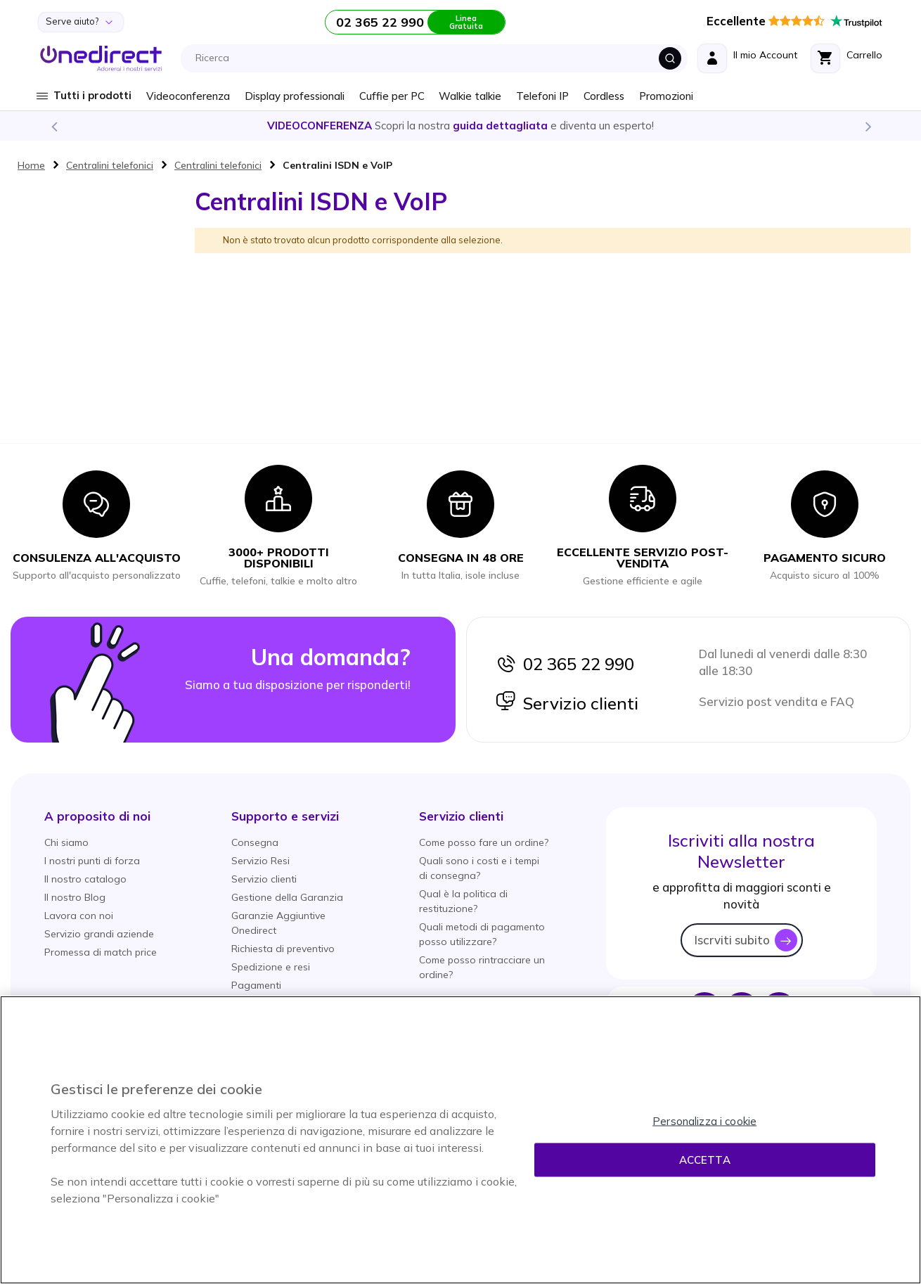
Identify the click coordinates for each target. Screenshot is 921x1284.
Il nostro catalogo (85, 879)
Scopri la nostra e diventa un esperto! (460, 125)
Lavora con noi (78, 915)
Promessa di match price (100, 952)
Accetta (704, 1160)
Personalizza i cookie (704, 1121)
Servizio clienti (566, 703)
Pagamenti (256, 985)
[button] (97, 816)
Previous (53, 125)
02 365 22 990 (564, 663)
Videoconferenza (188, 96)
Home (31, 165)
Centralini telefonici (109, 165)
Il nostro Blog (74, 897)
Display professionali (294, 96)
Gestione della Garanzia (287, 897)
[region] (460, 1140)
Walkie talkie (470, 96)
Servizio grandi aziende (99, 933)
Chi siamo (66, 842)
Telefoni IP (542, 96)
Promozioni (666, 96)
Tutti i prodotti (92, 95)
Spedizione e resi (270, 967)
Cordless (604, 96)
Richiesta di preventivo (283, 948)
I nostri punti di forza (92, 860)
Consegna (254, 842)
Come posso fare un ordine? (483, 842)
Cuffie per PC (392, 96)
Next (867, 125)
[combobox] (438, 58)
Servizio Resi (260, 860)
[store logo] (101, 58)
